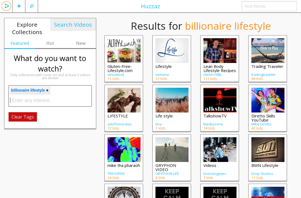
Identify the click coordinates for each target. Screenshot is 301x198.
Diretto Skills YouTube (263, 118)
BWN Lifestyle (264, 165)
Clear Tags (23, 117)
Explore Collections (27, 28)
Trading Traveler (267, 66)
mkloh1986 (212, 74)
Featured (19, 43)
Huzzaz (150, 6)
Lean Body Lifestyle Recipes (219, 68)
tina (158, 124)
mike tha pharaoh (124, 165)
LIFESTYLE (118, 116)
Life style (164, 116)
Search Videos (73, 24)
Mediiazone (213, 124)
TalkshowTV (215, 116)
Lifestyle (163, 66)
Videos (209, 165)
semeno (162, 74)
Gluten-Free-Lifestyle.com (120, 68)
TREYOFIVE (116, 173)
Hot (50, 43)
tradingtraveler (263, 74)
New (80, 43)
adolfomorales (120, 124)
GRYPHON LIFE (167, 173)
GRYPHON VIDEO (165, 167)
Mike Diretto (261, 124)
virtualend (116, 74)
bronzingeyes (214, 173)
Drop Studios (262, 173)
